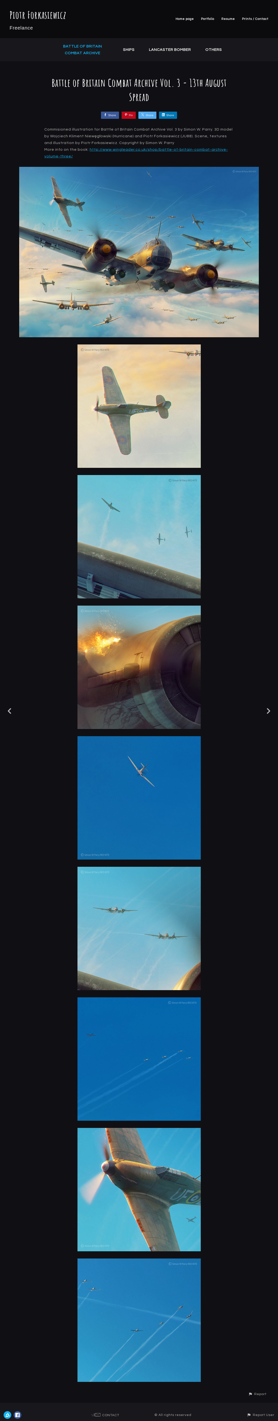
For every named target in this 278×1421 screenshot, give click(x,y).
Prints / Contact (255, 19)
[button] (257, 1394)
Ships (129, 50)
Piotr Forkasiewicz (38, 14)
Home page (185, 19)
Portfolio (207, 19)
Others (213, 50)
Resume (228, 19)
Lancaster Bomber (170, 50)
